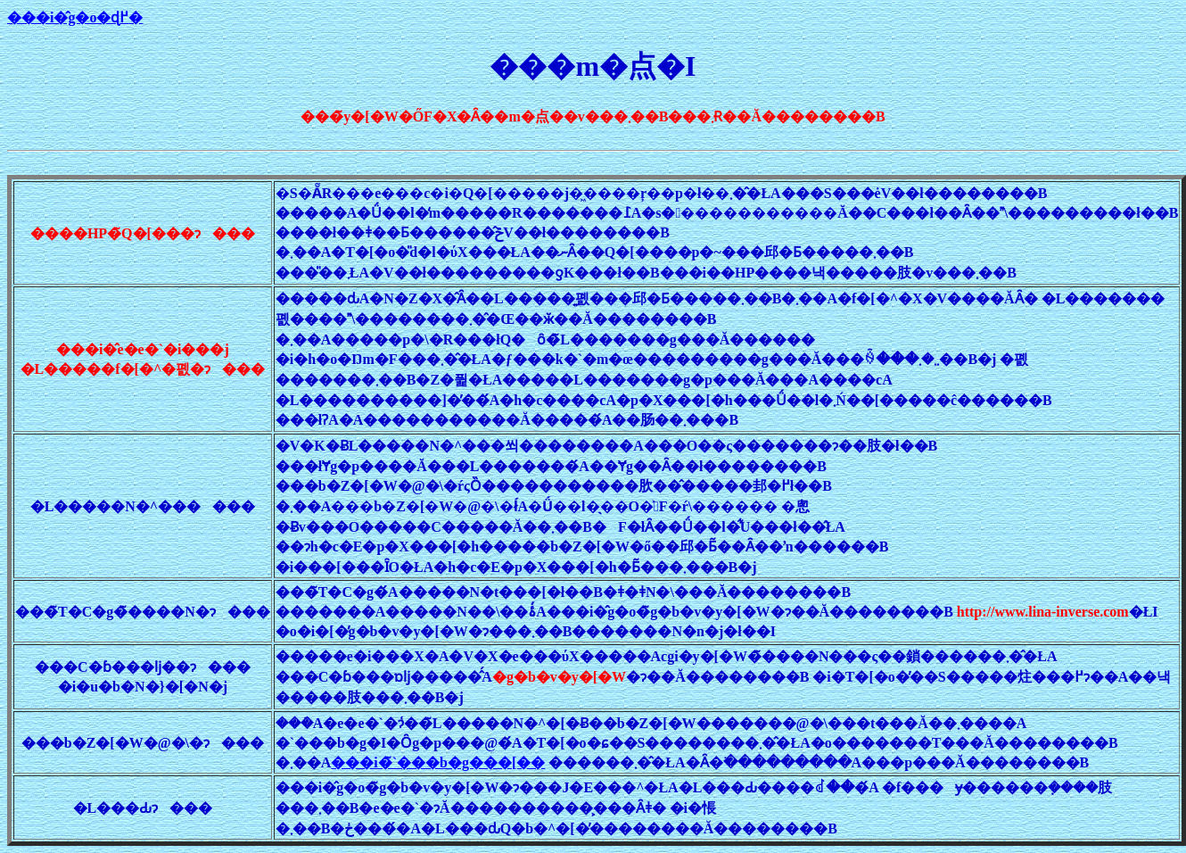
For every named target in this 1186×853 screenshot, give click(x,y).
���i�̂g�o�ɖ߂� (75, 17)
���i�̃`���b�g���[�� (438, 762)
